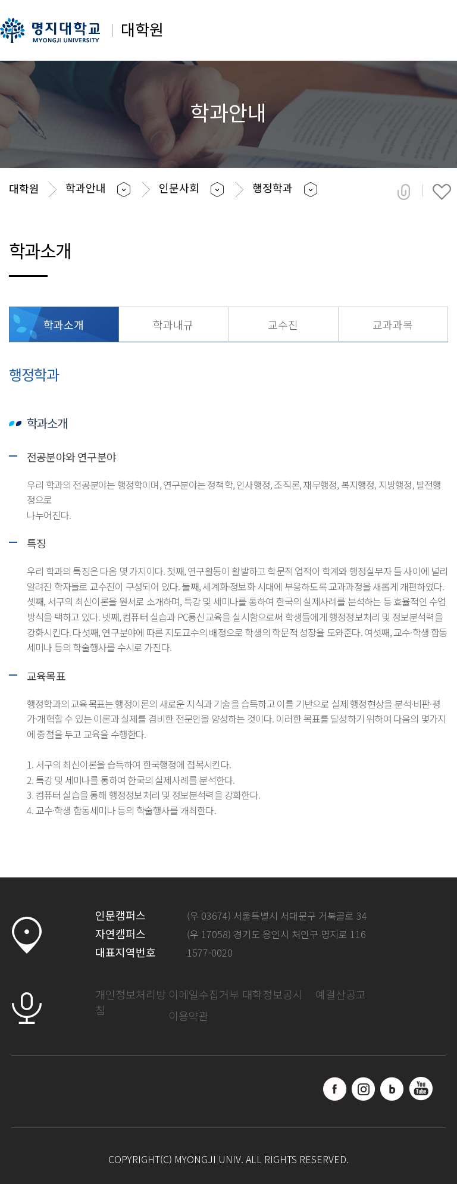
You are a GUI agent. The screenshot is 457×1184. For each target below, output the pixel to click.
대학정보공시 (272, 994)
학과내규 (173, 324)
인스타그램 (363, 1089)
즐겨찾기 (442, 192)
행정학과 (272, 187)
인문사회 (179, 187)
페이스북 (335, 1089)
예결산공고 (340, 994)
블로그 (392, 1089)
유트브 (421, 1089)
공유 (403, 192)
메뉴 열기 (431, 34)
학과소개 (63, 324)
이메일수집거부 (203, 994)
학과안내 (85, 187)
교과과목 (393, 324)
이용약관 (188, 1015)
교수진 (283, 324)
